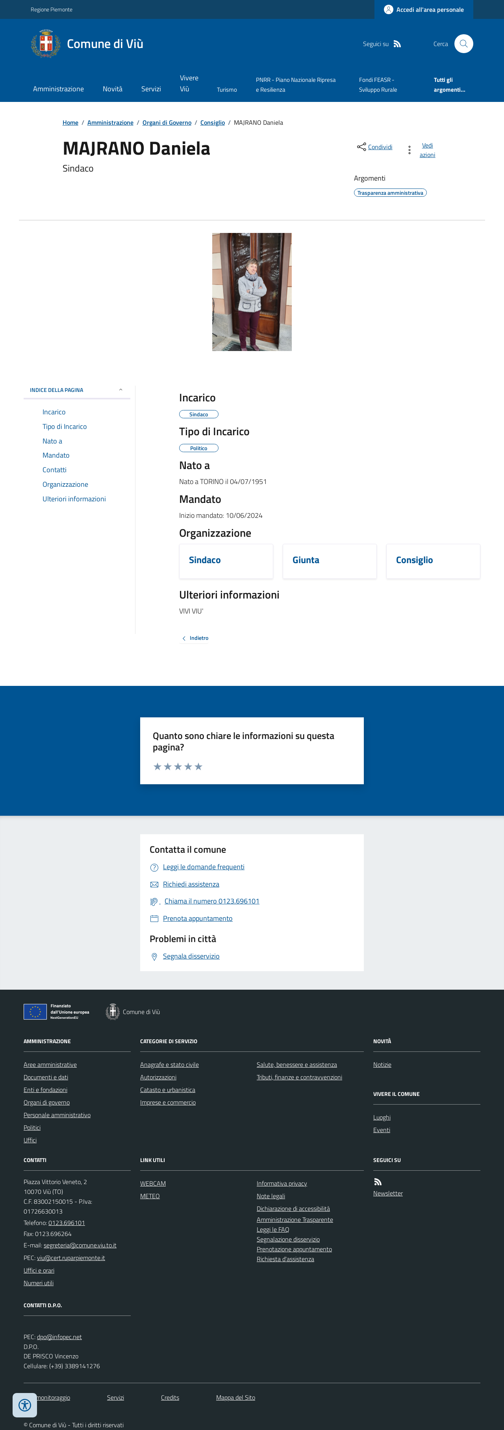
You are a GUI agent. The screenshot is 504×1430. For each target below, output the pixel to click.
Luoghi (382, 1117)
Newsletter (388, 1193)
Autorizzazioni (158, 1077)
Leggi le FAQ (273, 1229)
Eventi (381, 1129)
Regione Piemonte (51, 9)
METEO (150, 1196)
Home (70, 122)
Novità (112, 88)
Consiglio (212, 122)
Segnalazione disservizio (288, 1239)
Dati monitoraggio (47, 1397)
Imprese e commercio (168, 1102)
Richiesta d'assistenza (285, 1259)
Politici (32, 1127)
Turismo (227, 89)
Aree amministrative (50, 1064)
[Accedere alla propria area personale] (423, 9)
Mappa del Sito (235, 1397)
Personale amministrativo (57, 1115)
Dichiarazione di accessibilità (293, 1208)
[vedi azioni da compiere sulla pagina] (421, 149)
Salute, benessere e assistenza (297, 1064)
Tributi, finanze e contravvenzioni (299, 1077)
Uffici (30, 1140)
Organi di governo (47, 1102)
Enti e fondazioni (45, 1089)
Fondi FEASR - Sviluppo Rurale (378, 84)
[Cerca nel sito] (460, 43)
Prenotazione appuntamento (294, 1249)
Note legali (271, 1196)
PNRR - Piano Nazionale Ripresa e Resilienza (296, 84)
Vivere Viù (189, 83)
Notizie (382, 1064)
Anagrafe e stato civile (169, 1064)
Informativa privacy (282, 1183)
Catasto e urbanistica (167, 1089)
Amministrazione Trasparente (295, 1219)
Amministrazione (58, 88)
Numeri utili (39, 1283)
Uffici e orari (39, 1270)
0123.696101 (66, 1222)
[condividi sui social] (374, 146)
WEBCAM (153, 1183)
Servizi (151, 88)
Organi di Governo (167, 122)
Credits (170, 1397)
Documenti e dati (46, 1077)
